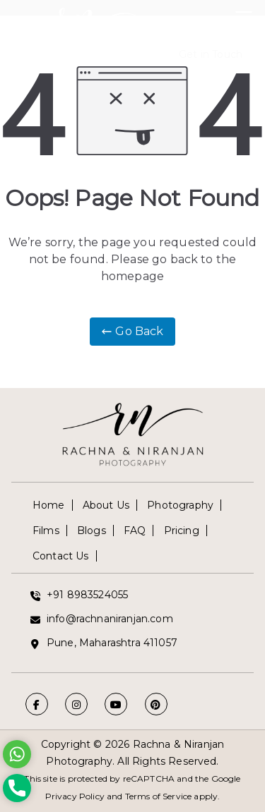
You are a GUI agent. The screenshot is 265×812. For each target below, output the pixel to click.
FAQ (135, 530)
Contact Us (61, 556)
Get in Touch (210, 54)
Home (49, 505)
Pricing (181, 530)
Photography (180, 505)
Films (46, 530)
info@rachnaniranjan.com (110, 618)
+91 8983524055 (87, 594)
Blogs (91, 530)
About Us (106, 505)
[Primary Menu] (244, 14)
